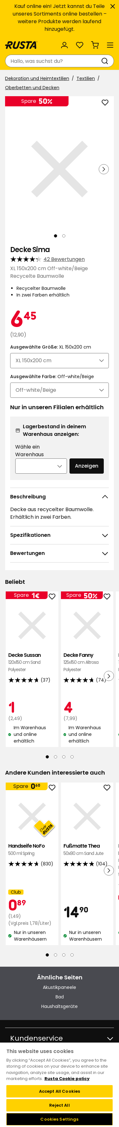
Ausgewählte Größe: (50, 347)
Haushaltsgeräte (59, 1006)
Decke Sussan (32, 662)
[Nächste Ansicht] (104, 169)
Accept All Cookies (59, 1091)
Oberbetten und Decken (32, 87)
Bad (60, 997)
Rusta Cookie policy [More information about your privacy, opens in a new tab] (66, 1079)
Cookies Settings (59, 1119)
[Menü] (110, 45)
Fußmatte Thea (87, 850)
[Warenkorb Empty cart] (94, 45)
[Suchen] (106, 61)
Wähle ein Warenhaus (29, 450)
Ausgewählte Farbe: (52, 376)
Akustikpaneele (59, 987)
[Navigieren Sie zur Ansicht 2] (63, 235)
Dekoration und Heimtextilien (37, 78)
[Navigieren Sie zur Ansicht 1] (55, 235)
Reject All (59, 1105)
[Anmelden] (64, 45)
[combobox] (53, 61)
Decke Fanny (87, 662)
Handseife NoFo (32, 850)
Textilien (85, 78)
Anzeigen (86, 466)
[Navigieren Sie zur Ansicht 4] (72, 756)
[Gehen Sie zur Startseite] (21, 45)
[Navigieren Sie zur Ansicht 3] (63, 756)
